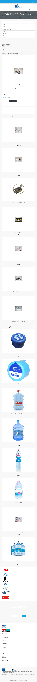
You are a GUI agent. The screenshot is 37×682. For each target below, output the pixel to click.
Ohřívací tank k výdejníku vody (18, 291)
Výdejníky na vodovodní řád (7, 29)
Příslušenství (4, 33)
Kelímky (4, 31)
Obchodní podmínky (5, 637)
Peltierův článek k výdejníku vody (18, 143)
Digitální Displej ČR (18, 232)
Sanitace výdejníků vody (5, 646)
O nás (3, 634)
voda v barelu (16, 53)
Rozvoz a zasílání (4, 636)
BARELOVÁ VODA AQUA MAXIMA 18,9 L (18, 443)
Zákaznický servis (4, 647)
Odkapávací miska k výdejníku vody (18, 321)
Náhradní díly (7, 14)
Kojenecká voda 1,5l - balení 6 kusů (18, 472)
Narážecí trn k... (8, 44)
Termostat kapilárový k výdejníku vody (18, 202)
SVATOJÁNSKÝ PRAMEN (5, 53)
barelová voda (12, 53)
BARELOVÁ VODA (5, 24)
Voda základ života (4, 643)
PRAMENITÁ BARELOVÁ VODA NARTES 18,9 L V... (18, 413)
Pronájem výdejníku (5, 633)
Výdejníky (4, 26)
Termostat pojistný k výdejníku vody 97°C (18, 172)
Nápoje (3, 35)
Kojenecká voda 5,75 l (18, 502)
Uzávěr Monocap (18, 383)
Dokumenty (3, 640)
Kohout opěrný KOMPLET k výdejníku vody (18, 532)
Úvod (2, 13)
